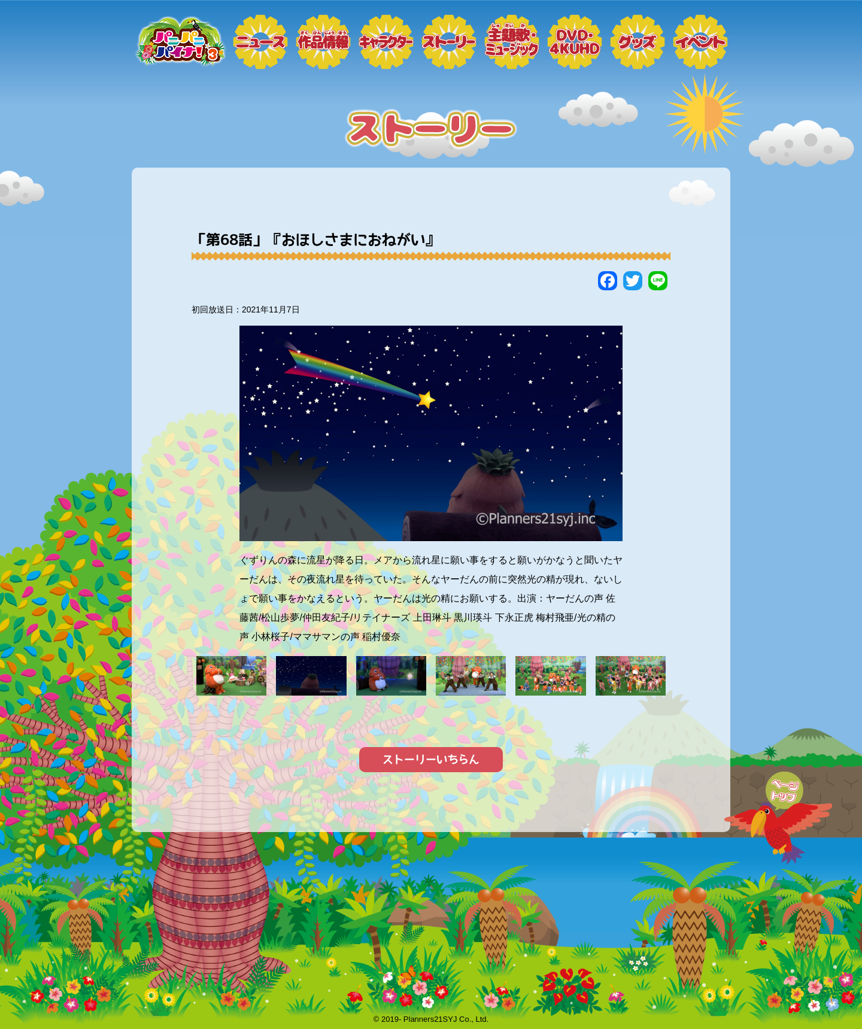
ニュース (260, 42)
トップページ (179, 42)
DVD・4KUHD (575, 42)
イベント (700, 42)
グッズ (637, 42)
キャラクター (386, 42)
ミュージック (512, 42)
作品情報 (323, 42)
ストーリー (449, 42)
